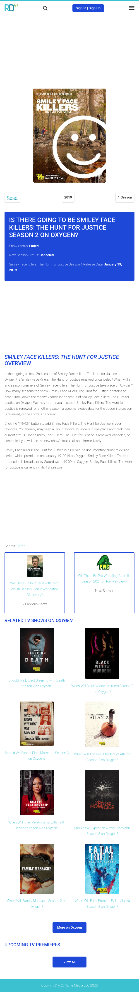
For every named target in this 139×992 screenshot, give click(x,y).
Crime (21, 546)
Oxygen (12, 197)
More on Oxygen (69, 927)
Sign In (81, 8)
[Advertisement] (69, 48)
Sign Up (95, 8)
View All (69, 962)
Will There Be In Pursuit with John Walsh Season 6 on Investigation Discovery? (34, 589)
